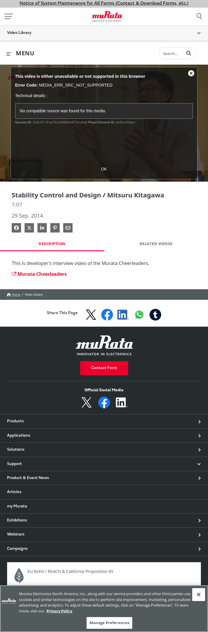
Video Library (34, 294)
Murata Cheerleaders (39, 274)
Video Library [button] (19, 33)
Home (13, 294)
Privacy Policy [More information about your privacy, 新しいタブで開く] (59, 611)
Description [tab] (52, 243)
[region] (104, 608)
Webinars (16, 535)
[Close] (198, 594)
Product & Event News (28, 478)
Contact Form (104, 368)
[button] (188, 53)
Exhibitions (17, 521)
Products (15, 421)
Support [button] (14, 464)
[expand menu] (20, 53)
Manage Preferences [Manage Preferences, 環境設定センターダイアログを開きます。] (109, 622)
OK (104, 169)
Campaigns (17, 549)
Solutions (16, 450)
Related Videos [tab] (156, 243)
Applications (18, 436)
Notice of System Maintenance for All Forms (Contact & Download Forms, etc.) (104, 3)
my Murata (17, 506)
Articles (14, 492)
